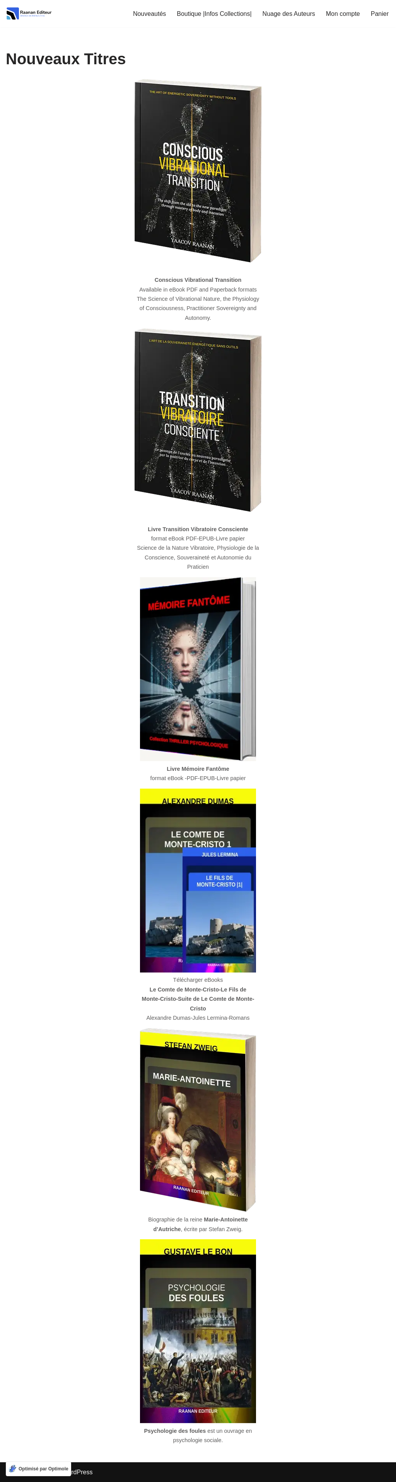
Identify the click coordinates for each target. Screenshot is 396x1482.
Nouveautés (149, 13)
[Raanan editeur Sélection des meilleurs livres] (29, 13)
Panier (380, 13)
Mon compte (343, 13)
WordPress (77, 1472)
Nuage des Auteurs (289, 13)
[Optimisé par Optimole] (38, 1468)
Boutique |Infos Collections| (214, 13)
